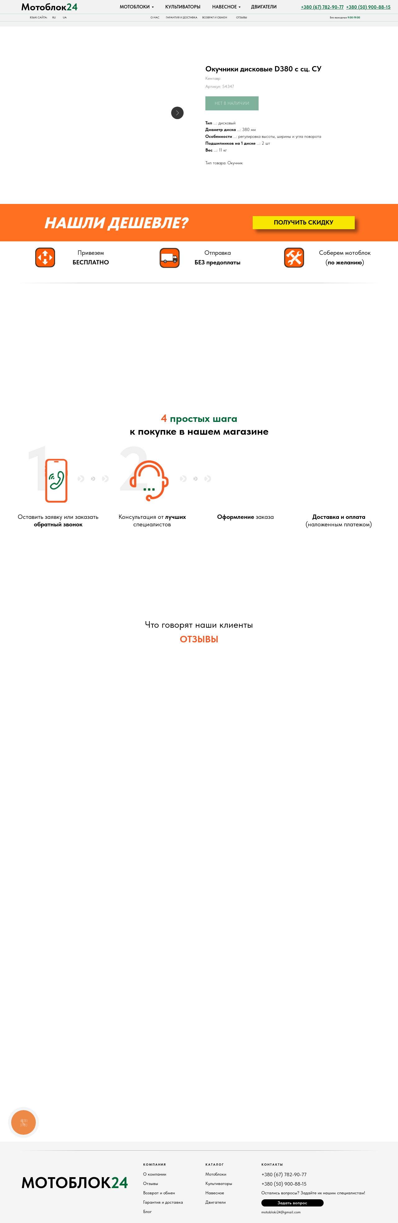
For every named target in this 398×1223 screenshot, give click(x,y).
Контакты (272, 1164)
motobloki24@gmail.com (281, 1212)
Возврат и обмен (159, 1192)
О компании (154, 1174)
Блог (147, 1211)
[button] (304, 222)
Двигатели (215, 1202)
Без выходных (345, 17)
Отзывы (150, 1183)
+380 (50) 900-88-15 (284, 1184)
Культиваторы (218, 1183)
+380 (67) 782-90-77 (284, 1174)
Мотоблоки (215, 1174)
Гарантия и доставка (163, 1202)
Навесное (214, 1192)
